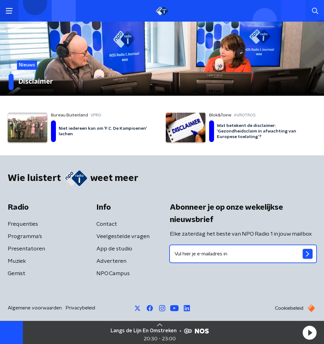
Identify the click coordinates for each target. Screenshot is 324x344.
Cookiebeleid (289, 308)
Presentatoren (26, 249)
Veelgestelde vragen (122, 236)
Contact (106, 224)
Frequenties (23, 224)
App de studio (114, 249)
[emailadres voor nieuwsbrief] (243, 253)
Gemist (16, 273)
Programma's (25, 236)
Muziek (17, 261)
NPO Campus (113, 273)
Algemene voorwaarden (35, 307)
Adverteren (111, 261)
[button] (309, 332)
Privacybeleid (80, 307)
